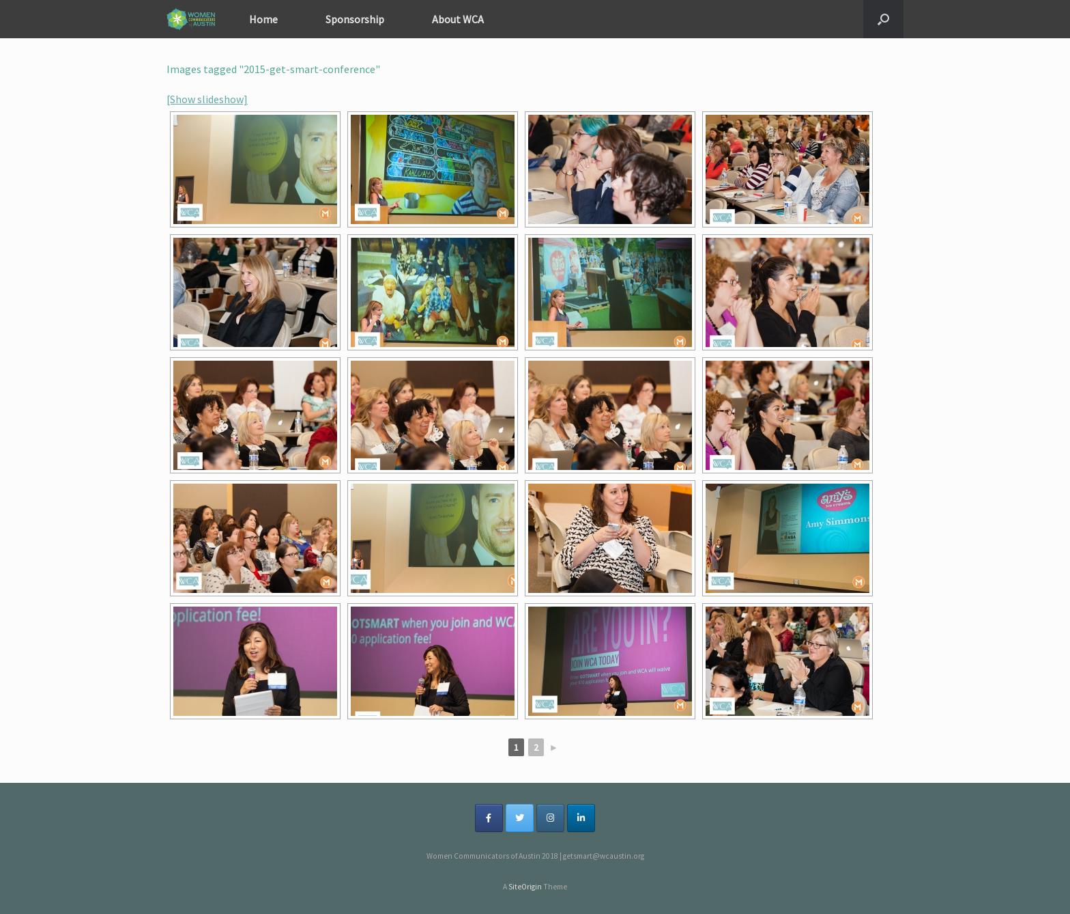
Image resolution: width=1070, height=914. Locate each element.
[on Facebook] (489, 818)
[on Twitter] (520, 818)
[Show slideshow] (207, 99)
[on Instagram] (550, 818)
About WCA (458, 19)
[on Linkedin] (581, 818)
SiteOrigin (525, 886)
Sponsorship (355, 19)
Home (263, 19)
